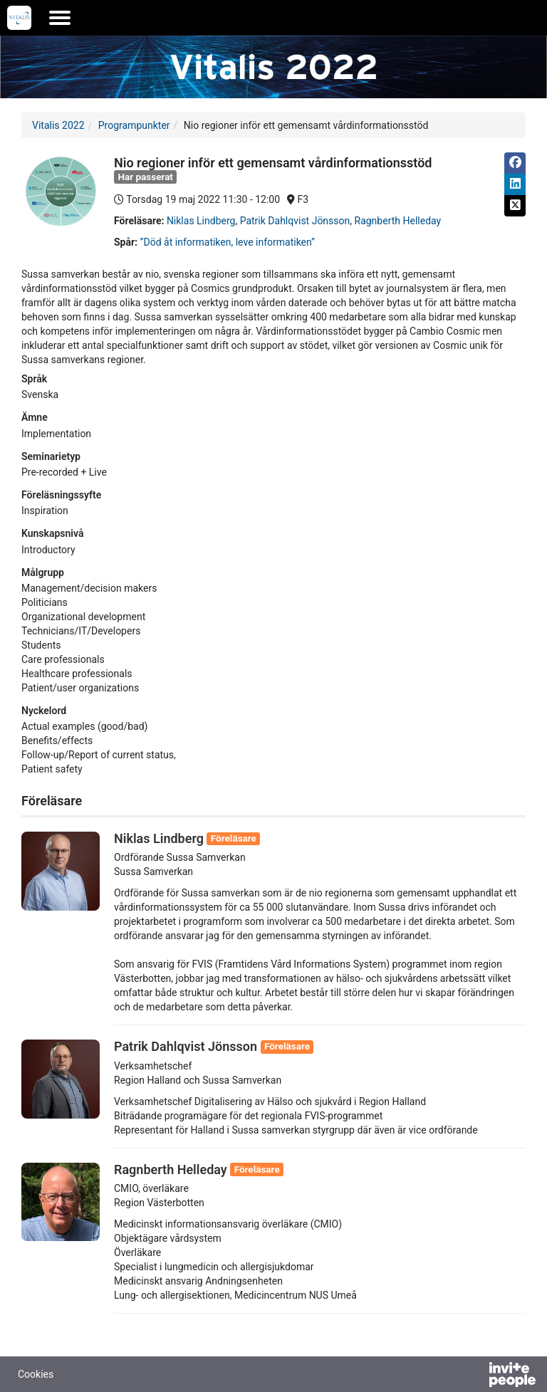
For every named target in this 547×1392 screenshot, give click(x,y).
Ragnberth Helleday (398, 220)
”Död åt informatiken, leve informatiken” (228, 242)
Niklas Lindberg (201, 220)
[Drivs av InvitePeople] (475, 1376)
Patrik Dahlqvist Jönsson (295, 220)
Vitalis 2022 (58, 125)
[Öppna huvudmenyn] (59, 18)
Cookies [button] (35, 1374)
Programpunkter (134, 125)
